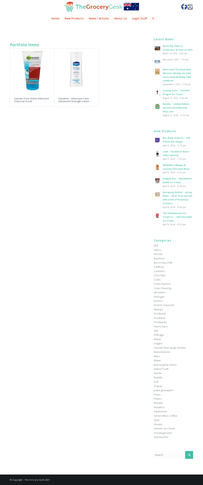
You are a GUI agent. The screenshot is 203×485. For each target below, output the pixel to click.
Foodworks (160, 322)
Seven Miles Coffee (165, 416)
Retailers (159, 407)
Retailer (158, 403)
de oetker (160, 292)
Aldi (156, 245)
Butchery (159, 258)
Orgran (158, 386)
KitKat (157, 339)
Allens (157, 250)
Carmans (159, 271)
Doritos (158, 301)
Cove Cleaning (162, 288)
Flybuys (158, 309)
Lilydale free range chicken (170, 347)
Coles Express (162, 284)
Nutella (158, 377)
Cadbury (159, 266)
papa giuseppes (163, 390)
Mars (157, 356)
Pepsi (157, 394)
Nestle (158, 373)
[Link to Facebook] (184, 7)
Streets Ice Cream (164, 428)
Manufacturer (162, 352)
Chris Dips (160, 275)
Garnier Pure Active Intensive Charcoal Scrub (31, 100)
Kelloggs (159, 335)
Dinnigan (159, 296)
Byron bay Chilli (163, 262)
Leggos (158, 343)
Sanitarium (160, 411)
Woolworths (161, 437)
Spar (157, 420)
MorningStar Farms (165, 365)
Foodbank (160, 313)
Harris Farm (161, 326)
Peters (158, 398)
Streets (158, 424)
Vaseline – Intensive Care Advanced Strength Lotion (73, 100)
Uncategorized (162, 433)
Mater (157, 360)
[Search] (151, 18)
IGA (156, 330)
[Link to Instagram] (190, 7)
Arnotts (158, 254)
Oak (156, 381)
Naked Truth (161, 369)
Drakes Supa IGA (164, 305)
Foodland (159, 318)
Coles (157, 279)
